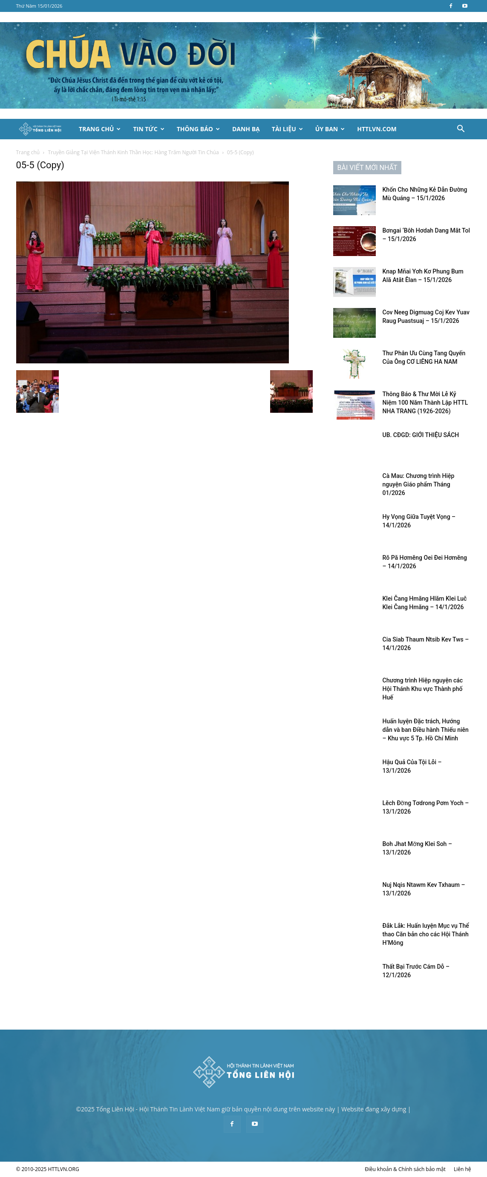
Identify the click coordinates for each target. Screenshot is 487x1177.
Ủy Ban (330, 129)
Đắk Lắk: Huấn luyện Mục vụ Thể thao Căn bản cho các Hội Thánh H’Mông (426, 934)
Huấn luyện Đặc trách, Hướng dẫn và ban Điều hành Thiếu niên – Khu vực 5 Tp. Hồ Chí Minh (426, 730)
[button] (461, 130)
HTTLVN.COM (377, 129)
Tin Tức (148, 129)
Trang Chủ (100, 129)
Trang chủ (28, 152)
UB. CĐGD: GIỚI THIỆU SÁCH (421, 435)
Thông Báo (198, 129)
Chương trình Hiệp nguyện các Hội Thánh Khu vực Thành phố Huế (423, 689)
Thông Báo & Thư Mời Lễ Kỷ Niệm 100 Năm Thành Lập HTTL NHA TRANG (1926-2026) (425, 402)
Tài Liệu (287, 129)
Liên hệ (462, 1169)
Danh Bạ (246, 129)
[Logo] (44, 129)
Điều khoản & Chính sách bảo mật (405, 1169)
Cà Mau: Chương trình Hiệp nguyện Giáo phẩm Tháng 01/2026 (419, 484)
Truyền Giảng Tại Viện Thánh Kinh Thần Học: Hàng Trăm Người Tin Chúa (133, 152)
